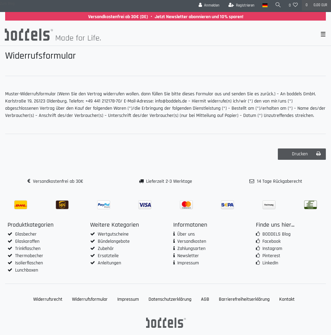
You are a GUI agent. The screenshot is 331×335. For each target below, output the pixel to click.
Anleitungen (109, 263)
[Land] (264, 5)
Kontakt (287, 299)
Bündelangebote (114, 241)
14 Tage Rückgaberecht (279, 181)
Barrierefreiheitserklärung (244, 299)
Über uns (186, 234)
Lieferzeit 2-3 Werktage (169, 181)
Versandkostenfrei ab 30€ (58, 181)
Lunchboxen (26, 270)
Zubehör (106, 249)
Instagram (272, 249)
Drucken (306, 154)
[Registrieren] (242, 5)
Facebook (271, 241)
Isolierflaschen (29, 263)
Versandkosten (191, 241)
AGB (205, 299)
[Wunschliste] (293, 5)
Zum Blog (7, 3)
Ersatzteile (108, 256)
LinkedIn (270, 263)
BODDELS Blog (276, 234)
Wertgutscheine (113, 234)
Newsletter (188, 256)
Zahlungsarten (191, 249)
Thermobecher (29, 256)
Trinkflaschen (27, 249)
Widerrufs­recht (47, 299)
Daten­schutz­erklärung (170, 299)
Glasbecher (26, 234)
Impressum (188, 263)
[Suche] (278, 5)
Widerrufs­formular (90, 299)
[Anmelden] (209, 5)
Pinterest (271, 256)
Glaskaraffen (27, 241)
